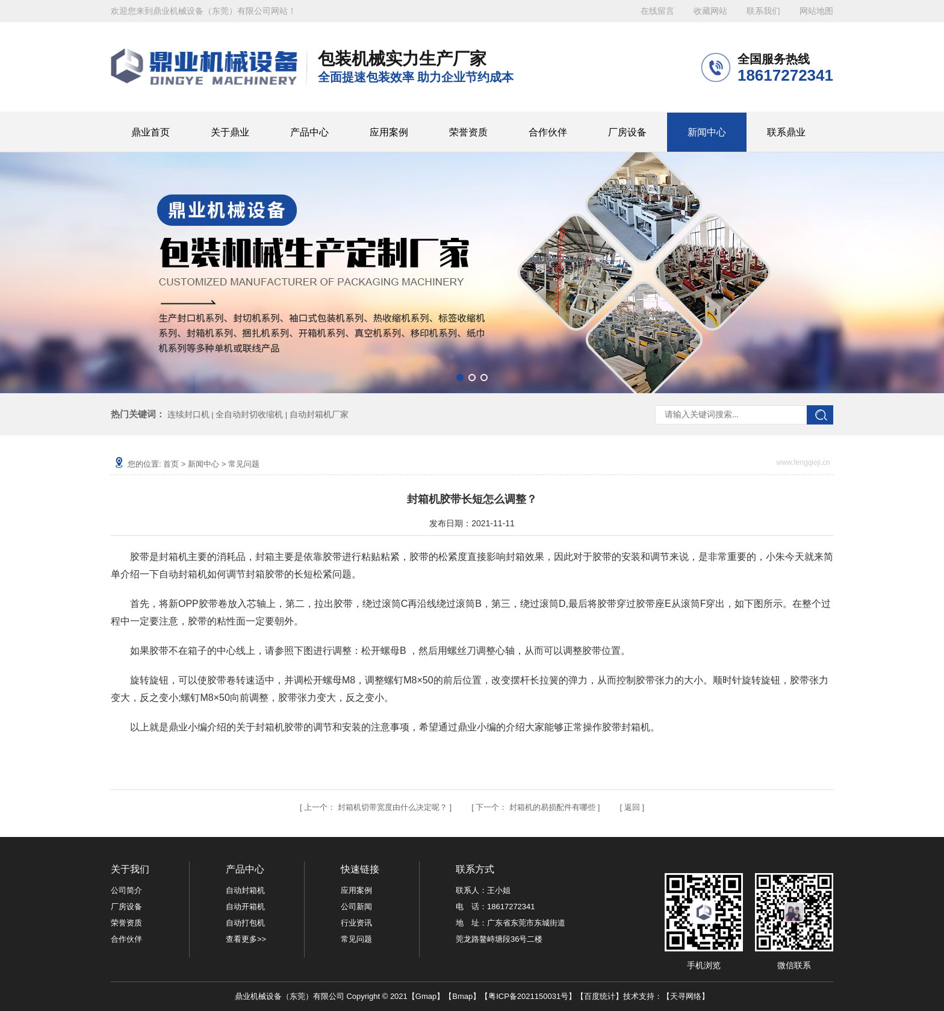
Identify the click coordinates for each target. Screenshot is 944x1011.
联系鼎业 (786, 132)
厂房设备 (627, 132)
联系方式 (475, 869)
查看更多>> (246, 939)
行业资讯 (356, 922)
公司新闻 (356, 906)
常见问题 (243, 463)
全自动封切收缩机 (249, 414)
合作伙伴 (548, 132)
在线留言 (657, 11)
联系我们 (763, 11)
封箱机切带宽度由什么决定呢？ (392, 807)
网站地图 (816, 11)
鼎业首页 (150, 132)
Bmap (462, 996)
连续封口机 (188, 414)
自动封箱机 (245, 890)
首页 (171, 463)
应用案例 (389, 132)
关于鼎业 (230, 132)
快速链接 (360, 869)
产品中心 (309, 132)
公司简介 (126, 890)
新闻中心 (707, 132)
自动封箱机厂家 (319, 414)
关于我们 (130, 869)
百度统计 (599, 996)
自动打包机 (245, 922)
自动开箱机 (245, 906)
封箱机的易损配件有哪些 (552, 807)
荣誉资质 (468, 132)
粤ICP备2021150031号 (528, 996)
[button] (460, 377)
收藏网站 (710, 11)
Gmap (425, 996)
